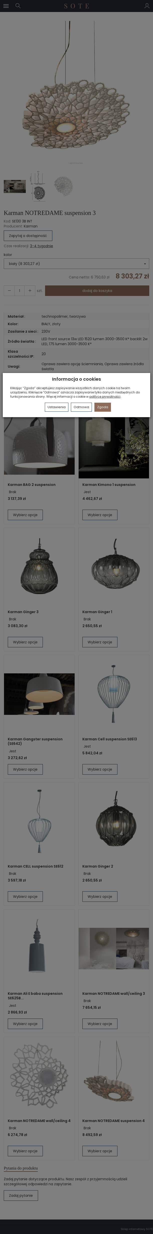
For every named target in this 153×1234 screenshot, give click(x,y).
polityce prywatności (104, 397)
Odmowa (81, 407)
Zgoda (102, 407)
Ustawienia (57, 407)
